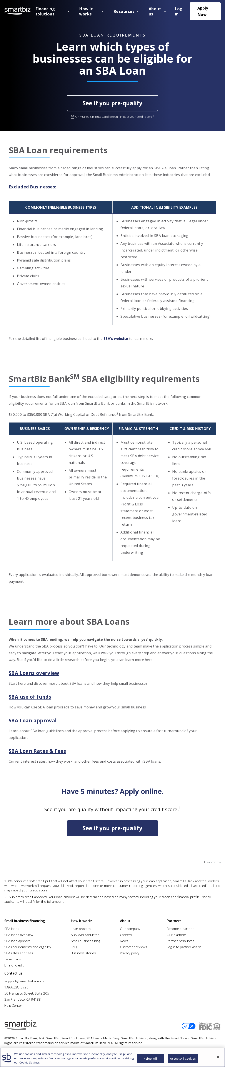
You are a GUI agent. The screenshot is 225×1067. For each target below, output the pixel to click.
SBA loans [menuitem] (11, 928)
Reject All (150, 1058)
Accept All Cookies (183, 1058)
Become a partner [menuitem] (180, 928)
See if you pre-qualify (112, 103)
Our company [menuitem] (130, 928)
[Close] (218, 1057)
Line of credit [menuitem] (14, 964)
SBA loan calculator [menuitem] (85, 934)
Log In (178, 11)
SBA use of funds (31, 697)
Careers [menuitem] (126, 934)
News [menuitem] (124, 940)
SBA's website (115, 338)
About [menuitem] (125, 920)
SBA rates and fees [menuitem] (18, 952)
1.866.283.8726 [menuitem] (16, 985)
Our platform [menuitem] (176, 934)
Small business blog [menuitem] (85, 940)
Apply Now (202, 11)
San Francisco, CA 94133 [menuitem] (22, 997)
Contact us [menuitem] (13, 971)
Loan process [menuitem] (81, 928)
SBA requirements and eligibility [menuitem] (27, 946)
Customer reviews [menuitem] (133, 946)
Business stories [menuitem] (83, 952)
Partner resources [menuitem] (180, 940)
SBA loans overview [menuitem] (18, 934)
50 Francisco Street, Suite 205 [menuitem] (26, 991)
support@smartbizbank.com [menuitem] (25, 979)
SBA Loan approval (33, 720)
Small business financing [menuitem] (23, 920)
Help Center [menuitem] (13, 1004)
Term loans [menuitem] (12, 958)
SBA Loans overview (35, 673)
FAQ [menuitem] (74, 946)
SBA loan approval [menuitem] (17, 940)
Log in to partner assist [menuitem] (184, 946)
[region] (112, 1057)
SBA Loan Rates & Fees (38, 751)
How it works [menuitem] (81, 920)
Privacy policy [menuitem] (129, 952)
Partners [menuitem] (173, 920)
